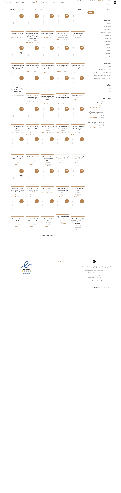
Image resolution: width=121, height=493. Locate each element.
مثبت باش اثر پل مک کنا (78, 420)
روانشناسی (108, 37)
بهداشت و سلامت (106, 28)
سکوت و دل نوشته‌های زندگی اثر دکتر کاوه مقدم (63, 143)
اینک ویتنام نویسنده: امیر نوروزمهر (98, 104)
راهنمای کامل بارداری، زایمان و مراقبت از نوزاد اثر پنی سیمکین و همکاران (17, 282)
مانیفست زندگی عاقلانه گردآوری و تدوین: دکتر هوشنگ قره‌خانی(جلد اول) (96, 143)
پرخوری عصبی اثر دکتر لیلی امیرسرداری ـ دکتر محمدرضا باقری (78, 282)
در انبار (107, 93)
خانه (84, 11)
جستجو (109, 11)
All (110, 68)
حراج (107, 90)
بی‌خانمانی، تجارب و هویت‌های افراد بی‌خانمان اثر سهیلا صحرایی (63, 421)
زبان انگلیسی (107, 40)
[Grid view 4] (20, 11)
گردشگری (108, 46)
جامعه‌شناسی (107, 31)
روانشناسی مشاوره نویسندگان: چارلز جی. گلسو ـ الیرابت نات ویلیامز (96, 117)
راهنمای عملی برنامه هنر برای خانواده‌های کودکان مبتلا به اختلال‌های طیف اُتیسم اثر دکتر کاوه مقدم (32, 144)
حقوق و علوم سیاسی (105, 34)
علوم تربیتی (108, 43)
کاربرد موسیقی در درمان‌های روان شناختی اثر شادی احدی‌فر (47, 421)
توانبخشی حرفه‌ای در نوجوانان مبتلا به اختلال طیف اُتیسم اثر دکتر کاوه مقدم (48, 283)
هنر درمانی (108, 58)
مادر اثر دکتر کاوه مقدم (17, 142)
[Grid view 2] (25, 11)
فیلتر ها (12, 11)
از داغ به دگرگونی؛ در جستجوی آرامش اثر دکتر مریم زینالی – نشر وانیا (17, 307)
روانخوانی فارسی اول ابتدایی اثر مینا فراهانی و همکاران (32, 282)
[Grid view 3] (22, 11)
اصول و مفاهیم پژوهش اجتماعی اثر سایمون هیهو (78, 143)
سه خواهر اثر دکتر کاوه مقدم (47, 143)
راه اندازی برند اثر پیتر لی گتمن (63, 282)
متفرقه (109, 49)
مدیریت (109, 52)
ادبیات (109, 25)
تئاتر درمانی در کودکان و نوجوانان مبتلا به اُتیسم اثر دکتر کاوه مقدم (32, 421)
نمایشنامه (108, 55)
